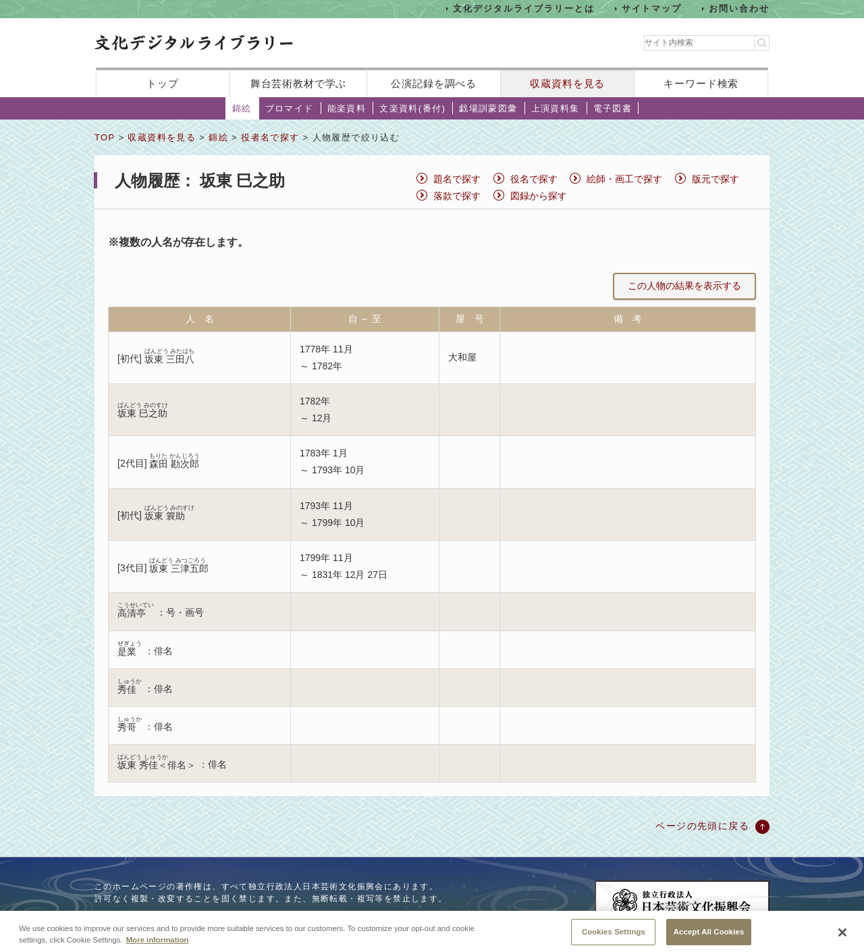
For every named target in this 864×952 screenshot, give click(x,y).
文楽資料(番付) (412, 108)
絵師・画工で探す (624, 179)
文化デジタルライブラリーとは (523, 8)
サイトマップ (652, 8)
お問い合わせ (739, 8)
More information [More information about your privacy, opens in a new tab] (157, 947)
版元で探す (715, 179)
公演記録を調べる (434, 83)
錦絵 (242, 108)
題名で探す (457, 179)
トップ (162, 83)
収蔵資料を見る (567, 83)
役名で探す (534, 179)
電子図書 (612, 108)
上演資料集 (555, 108)
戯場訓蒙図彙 (488, 108)
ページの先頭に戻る (702, 825)
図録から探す (538, 195)
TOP (104, 137)
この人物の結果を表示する (684, 285)
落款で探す (457, 195)
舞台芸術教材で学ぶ (298, 83)
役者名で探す (270, 137)
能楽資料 (347, 108)
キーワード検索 (701, 83)
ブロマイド (289, 108)
